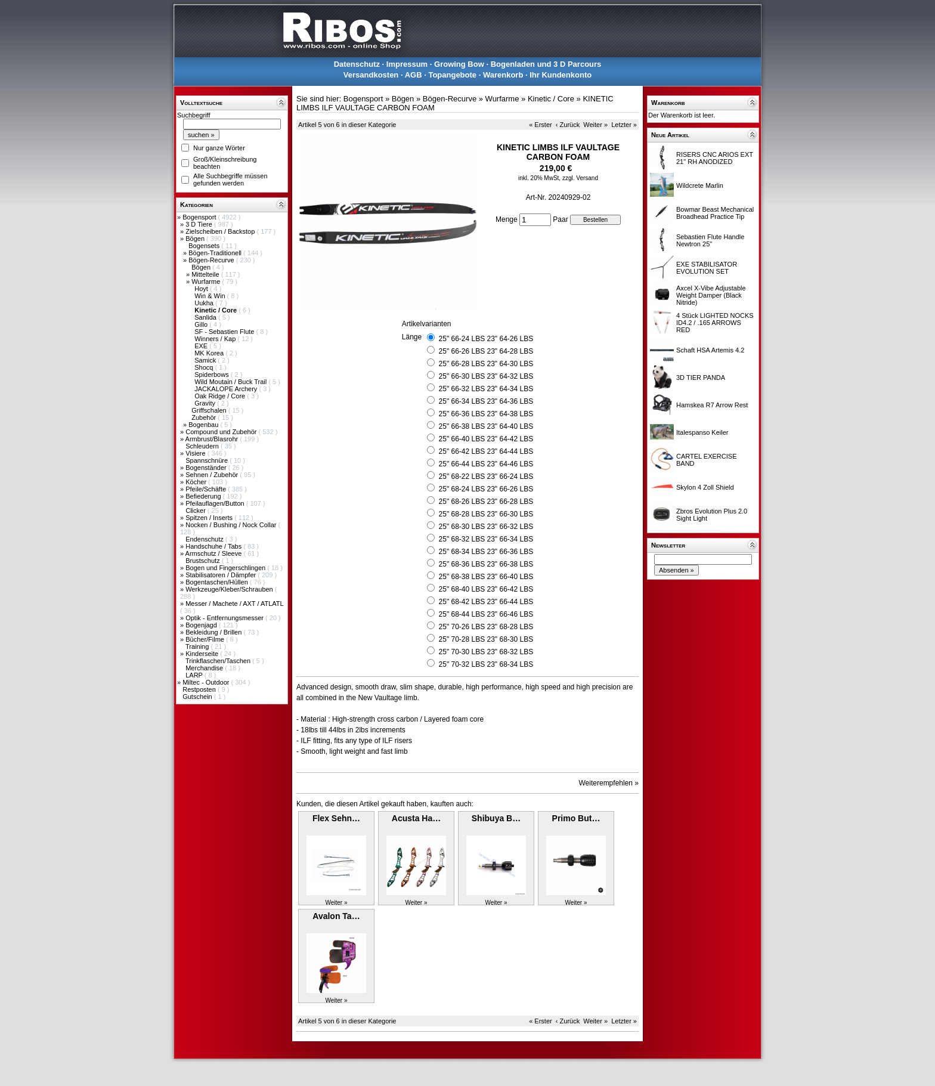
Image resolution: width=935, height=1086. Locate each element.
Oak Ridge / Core (220, 396)
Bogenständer (206, 467)
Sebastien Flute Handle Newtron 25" (710, 240)
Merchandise (205, 668)
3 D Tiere (199, 224)
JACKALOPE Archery (226, 388)
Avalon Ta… (336, 916)
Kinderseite (202, 653)
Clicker (196, 510)
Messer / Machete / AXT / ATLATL (234, 603)
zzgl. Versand (580, 178)
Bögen (195, 238)
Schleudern (203, 446)
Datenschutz (357, 64)
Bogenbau (204, 424)
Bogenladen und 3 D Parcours (546, 64)
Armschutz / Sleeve (214, 553)
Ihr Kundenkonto (561, 74)
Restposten (200, 689)
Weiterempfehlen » (609, 783)
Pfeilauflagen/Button (215, 503)
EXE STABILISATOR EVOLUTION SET (706, 268)
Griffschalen (209, 410)
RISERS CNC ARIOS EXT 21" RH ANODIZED (714, 158)
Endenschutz (205, 539)
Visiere (196, 453)
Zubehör (204, 417)
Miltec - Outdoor (206, 682)
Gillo (201, 324)
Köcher (196, 481)
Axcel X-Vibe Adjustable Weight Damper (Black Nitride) (711, 295)
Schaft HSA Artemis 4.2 (710, 350)
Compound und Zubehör (221, 431)
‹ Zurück (568, 124)
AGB (413, 74)
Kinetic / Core (551, 98)
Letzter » (624, 124)
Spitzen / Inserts (209, 517)
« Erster (540, 124)
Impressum (407, 64)
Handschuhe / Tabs (214, 546)
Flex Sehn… (336, 818)
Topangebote (452, 74)
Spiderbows (212, 374)
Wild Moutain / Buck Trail (231, 381)
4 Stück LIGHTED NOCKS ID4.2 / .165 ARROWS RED (715, 322)
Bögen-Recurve (212, 260)
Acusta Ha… (416, 818)
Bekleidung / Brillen (214, 632)
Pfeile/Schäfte (206, 489)
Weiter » (595, 124)
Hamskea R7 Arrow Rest (712, 405)
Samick (206, 360)
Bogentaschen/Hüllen (217, 582)
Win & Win (210, 295)
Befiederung (203, 496)
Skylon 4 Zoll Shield (705, 487)
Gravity (205, 403)
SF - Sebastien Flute (225, 331)
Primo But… (576, 818)
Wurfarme (206, 281)
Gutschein (198, 696)
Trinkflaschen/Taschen (218, 660)
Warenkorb (503, 74)
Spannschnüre (207, 460)
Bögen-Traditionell (215, 252)
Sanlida (206, 317)
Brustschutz (203, 560)
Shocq (204, 367)
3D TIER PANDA (700, 377)
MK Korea (209, 353)
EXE (201, 345)
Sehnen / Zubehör (212, 474)
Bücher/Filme (205, 639)
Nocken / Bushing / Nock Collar (231, 524)
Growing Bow (459, 64)
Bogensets (204, 245)
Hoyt (202, 288)
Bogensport (200, 217)
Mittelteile (206, 274)
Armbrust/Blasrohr (212, 439)
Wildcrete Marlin (699, 185)
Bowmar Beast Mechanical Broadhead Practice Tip (715, 213)
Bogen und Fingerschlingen (226, 567)
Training (197, 646)
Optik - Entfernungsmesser (225, 617)
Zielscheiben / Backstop (220, 231)
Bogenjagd (202, 625)
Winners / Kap (215, 338)
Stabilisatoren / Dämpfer (221, 574)
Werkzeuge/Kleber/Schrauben (230, 589)
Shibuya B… (496, 818)
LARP (195, 675)
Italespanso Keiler (702, 432)
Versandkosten (371, 74)
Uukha (204, 303)
